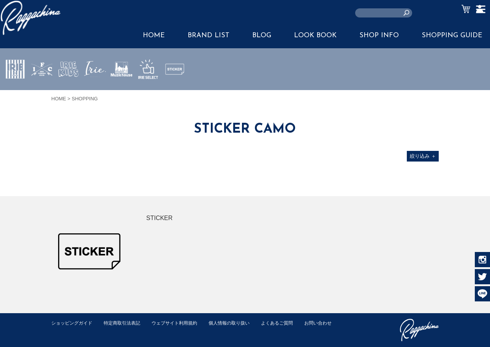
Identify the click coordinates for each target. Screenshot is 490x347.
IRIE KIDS (69, 91)
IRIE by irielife (15, 91)
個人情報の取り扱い (241, 323)
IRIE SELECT (148, 91)
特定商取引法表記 (127, 323)
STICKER (174, 87)
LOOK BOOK (315, 35)
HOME (154, 35)
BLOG (261, 35)
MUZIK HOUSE (122, 91)
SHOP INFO (379, 35)
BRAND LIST (208, 35)
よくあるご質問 (292, 323)
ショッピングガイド (73, 323)
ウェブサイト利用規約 (182, 323)
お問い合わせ (66, 331)
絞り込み (423, 156)
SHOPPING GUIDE (452, 35)
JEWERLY (95, 87)
